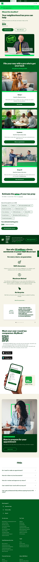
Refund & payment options (25, 529)
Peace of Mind (4, 530)
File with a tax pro (5, 524)
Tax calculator (22, 524)
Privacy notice (22, 543)
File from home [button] (7, 29)
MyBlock (21, 521)
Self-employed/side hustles (25, 205)
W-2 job (14, 205)
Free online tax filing (6, 526)
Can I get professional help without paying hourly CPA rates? (19, 491)
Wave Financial (5, 551)
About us (21, 559)
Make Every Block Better (24, 560)
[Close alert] (37, 6)
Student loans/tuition (7, 208)
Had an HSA (28, 211)
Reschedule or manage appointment (9, 521)
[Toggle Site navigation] (36, 3)
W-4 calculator (22, 533)
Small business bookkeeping (7, 546)
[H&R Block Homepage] (13, 1)
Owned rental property (7, 218)
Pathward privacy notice (24, 546)
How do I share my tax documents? (19, 475)
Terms (21, 541)
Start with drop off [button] (19, 179)
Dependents (5, 205)
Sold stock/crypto (17, 211)
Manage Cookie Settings (24, 545)
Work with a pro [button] (20, 29)
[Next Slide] (35, 322)
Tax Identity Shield (5, 532)
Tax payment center (23, 530)
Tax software (4, 527)
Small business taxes (6, 545)
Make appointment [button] (31, 239)
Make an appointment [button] (19, 141)
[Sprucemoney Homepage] (26, 1)
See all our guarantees (19, 300)
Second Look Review (6, 529)
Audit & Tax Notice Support (7, 533)
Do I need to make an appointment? (19, 470)
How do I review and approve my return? (19, 480)
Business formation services (7, 549)
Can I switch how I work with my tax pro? (19, 485)
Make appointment (7, 8)
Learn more (10, 449)
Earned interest (6, 215)
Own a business (6, 211)
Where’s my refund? (23, 532)
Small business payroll (6, 548)
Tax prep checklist (23, 526)
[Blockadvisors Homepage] (19, 1)
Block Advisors (5, 543)
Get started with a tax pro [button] (9, 228)
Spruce (3, 559)
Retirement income (20, 208)
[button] (34, 3)
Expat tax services (5, 535)
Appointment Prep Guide (24, 527)
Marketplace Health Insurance (20, 215)
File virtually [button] (19, 104)
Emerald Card (4, 560)
